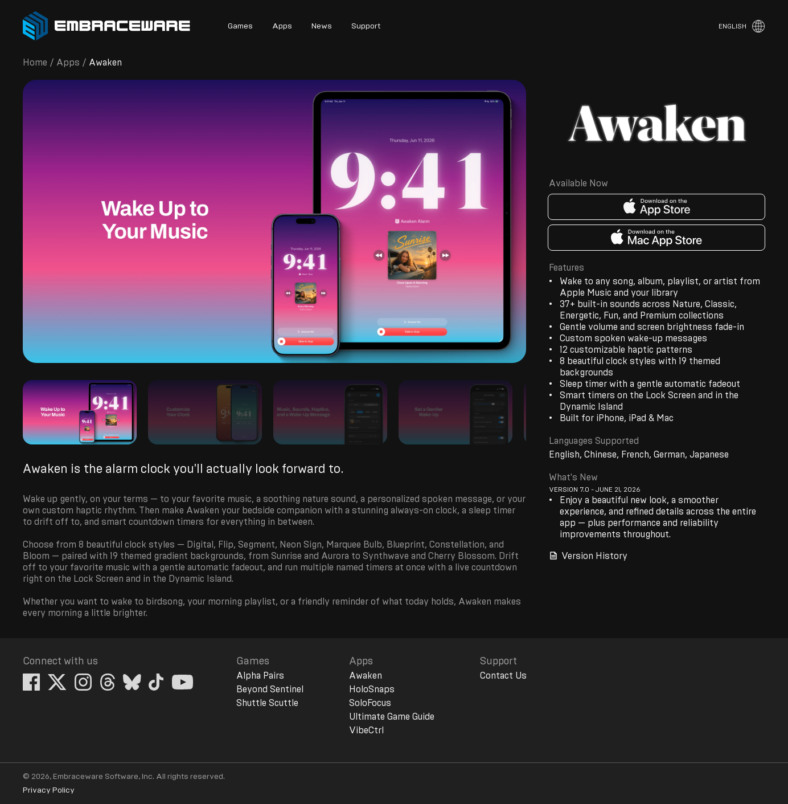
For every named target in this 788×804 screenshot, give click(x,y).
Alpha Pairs (260, 675)
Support (365, 26)
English (732, 26)
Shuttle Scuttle (267, 703)
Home (35, 62)
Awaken (365, 675)
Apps (282, 26)
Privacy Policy (49, 790)
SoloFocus (370, 703)
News (321, 26)
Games (240, 26)
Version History (588, 556)
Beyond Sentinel (269, 689)
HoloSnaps (372, 689)
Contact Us (503, 675)
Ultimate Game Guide (391, 716)
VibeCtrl (366, 730)
